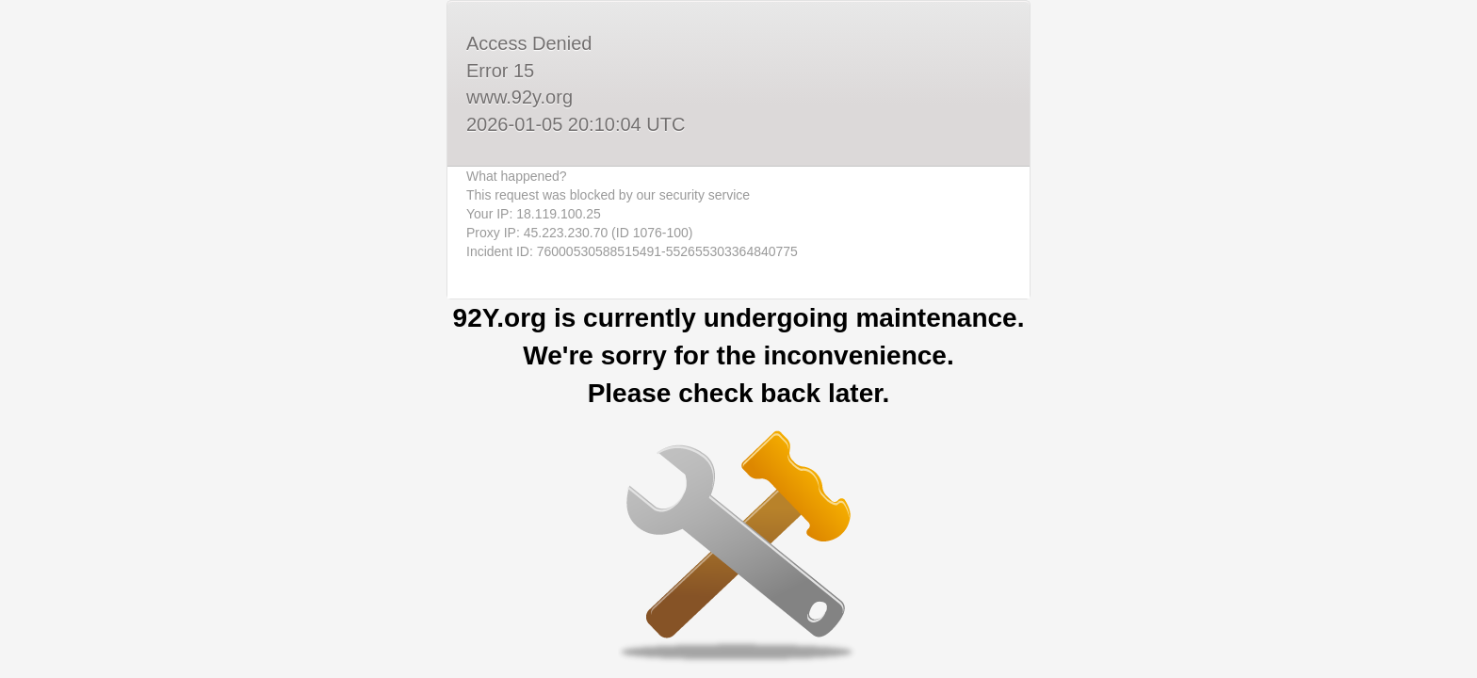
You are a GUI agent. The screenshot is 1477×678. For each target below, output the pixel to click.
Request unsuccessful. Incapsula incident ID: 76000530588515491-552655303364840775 (738, 339)
